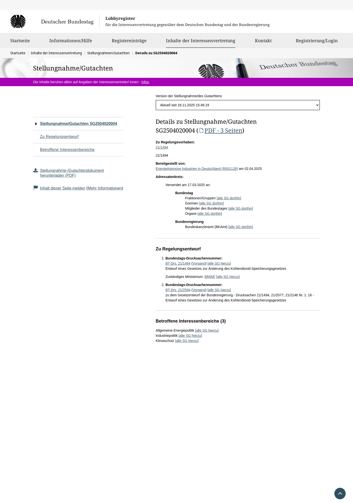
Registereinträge (129, 43)
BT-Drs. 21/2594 (177, 290)
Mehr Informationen (105, 188)
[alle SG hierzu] (219, 263)
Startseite (20, 43)
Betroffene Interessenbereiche (67, 150)
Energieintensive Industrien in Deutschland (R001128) (197, 169)
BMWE (209, 277)
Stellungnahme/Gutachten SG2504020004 (78, 124)
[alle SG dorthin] (228, 198)
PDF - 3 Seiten (220, 130)
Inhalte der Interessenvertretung (200, 40)
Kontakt (263, 43)
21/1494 (162, 147)
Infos (145, 82)
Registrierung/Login (317, 43)
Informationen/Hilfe (70, 43)
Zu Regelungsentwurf (59, 137)
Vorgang (198, 263)
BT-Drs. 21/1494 (177, 263)
